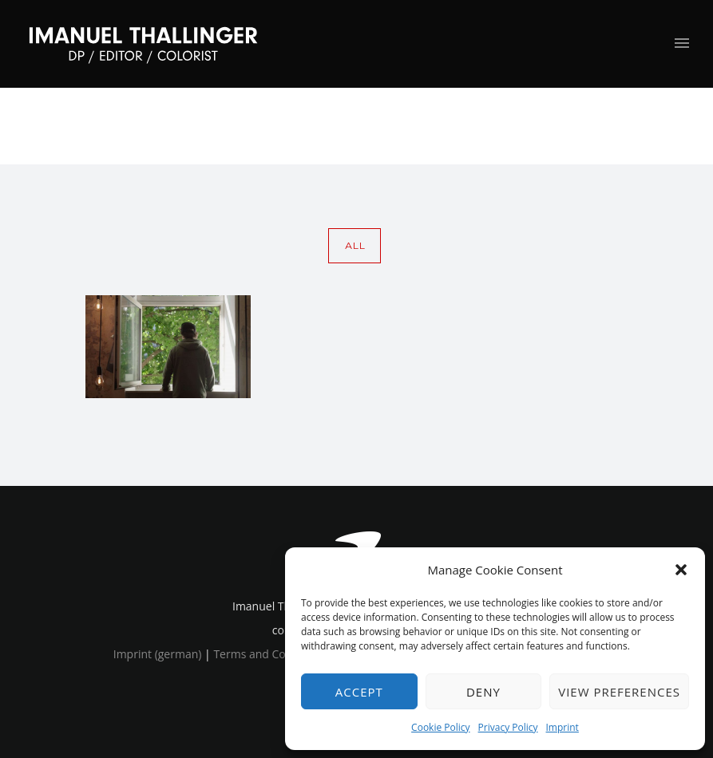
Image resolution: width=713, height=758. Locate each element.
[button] (681, 570)
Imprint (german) (157, 653)
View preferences (619, 692)
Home (547, 126)
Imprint (562, 727)
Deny (483, 692)
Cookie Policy (440, 727)
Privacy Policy (508, 727)
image (639, 126)
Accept (359, 692)
